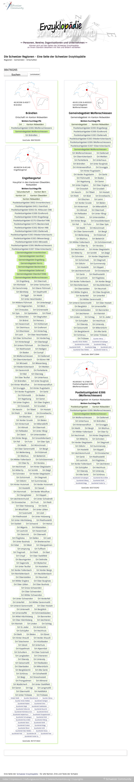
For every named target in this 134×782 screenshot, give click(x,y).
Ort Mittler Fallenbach (20, 459)
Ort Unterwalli (23, 609)
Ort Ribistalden (39, 527)
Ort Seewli (39, 488)
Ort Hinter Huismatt (19, 484)
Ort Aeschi (17, 409)
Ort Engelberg (22, 281)
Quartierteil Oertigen (41, 701)
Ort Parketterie (40, 370)
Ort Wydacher (40, 563)
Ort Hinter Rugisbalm (40, 388)
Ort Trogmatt (19, 552)
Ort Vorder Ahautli (42, 638)
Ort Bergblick (40, 609)
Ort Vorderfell (44, 598)
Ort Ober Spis (43, 441)
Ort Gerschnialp (20, 288)
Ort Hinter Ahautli (20, 638)
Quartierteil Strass (41, 731)
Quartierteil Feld (17, 733)
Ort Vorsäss (39, 463)
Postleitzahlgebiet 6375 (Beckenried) (31, 224)
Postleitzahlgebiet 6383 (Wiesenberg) (31, 238)
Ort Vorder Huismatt (43, 484)
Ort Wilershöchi (41, 666)
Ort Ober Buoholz (41, 584)
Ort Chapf (20, 555)
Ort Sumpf (38, 352)
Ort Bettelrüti (39, 456)
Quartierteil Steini (23, 722)
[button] (16, 74)
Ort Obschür (43, 345)
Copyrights (77, 779)
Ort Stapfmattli (40, 292)
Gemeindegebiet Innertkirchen (31, 252)
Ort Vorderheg (43, 338)
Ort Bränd (23, 320)
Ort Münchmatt (38, 445)
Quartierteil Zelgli (21, 706)
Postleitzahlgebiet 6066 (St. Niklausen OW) (31, 209)
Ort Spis (15, 313)
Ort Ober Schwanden (31, 591)
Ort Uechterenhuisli (19, 498)
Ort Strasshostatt (38, 677)
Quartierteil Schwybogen (24, 717)
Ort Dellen (34, 538)
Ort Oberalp (23, 659)
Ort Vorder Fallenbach (21, 570)
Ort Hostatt (45, 409)
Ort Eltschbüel (22, 331)
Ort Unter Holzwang (41, 516)
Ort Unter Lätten (40, 509)
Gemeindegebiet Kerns (31, 263)
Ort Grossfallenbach (41, 438)
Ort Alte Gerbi (41, 670)
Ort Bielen (42, 420)
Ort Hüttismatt (41, 324)
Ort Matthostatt (23, 349)
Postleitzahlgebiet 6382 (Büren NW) (31, 227)
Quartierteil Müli (41, 717)
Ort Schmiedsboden (41, 613)
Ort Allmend (41, 680)
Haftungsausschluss (34, 779)
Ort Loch (19, 334)
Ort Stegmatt (41, 477)
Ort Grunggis (19, 388)
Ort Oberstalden (23, 577)
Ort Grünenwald (40, 309)
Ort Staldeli (16, 523)
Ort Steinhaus (22, 327)
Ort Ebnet (44, 634)
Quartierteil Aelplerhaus (20, 714)
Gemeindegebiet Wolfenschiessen (31, 131)
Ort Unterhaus (41, 377)
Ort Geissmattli (22, 663)
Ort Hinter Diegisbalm (40, 466)
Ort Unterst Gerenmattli (21, 605)
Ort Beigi (21, 677)
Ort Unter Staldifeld (41, 684)
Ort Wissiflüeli (21, 509)
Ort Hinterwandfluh (43, 384)
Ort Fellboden (21, 431)
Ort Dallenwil (44, 356)
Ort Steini (21, 434)
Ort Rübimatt (41, 452)
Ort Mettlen (44, 366)
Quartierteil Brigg (40, 725)
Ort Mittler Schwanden (31, 595)
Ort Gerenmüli (22, 370)
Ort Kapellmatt (22, 648)
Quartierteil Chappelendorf (41, 714)
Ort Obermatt (40, 281)
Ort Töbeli (31, 409)
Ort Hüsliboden (41, 641)
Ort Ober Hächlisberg (22, 620)
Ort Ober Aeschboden (38, 334)
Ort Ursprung (23, 548)
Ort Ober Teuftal (22, 377)
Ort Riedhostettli (44, 520)
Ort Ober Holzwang (25, 506)
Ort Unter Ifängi (40, 431)
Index (5, 779)
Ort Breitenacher (42, 541)
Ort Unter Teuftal (22, 566)
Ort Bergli (43, 448)
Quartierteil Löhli (39, 728)
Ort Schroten (19, 473)
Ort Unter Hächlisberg (21, 520)
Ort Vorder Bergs (44, 570)
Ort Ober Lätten (21, 584)
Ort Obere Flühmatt (41, 288)
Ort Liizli (40, 513)
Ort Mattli (37, 295)
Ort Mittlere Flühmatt (22, 302)
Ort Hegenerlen (25, 306)
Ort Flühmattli (24, 395)
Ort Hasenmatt (22, 324)
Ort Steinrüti (23, 534)
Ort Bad (46, 552)
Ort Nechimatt (19, 466)
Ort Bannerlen (44, 616)
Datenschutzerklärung (59, 779)
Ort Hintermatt (22, 424)
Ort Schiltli (33, 470)
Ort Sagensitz (22, 563)
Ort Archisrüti (39, 627)
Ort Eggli (25, 295)
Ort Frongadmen (23, 680)
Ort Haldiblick (40, 691)
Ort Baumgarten (23, 559)
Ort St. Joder (23, 627)
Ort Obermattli (23, 691)
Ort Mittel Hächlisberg (22, 616)
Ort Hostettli (24, 488)
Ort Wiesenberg (39, 363)
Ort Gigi (29, 688)
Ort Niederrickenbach (24, 366)
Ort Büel (28, 413)
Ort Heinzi (47, 523)
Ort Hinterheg (40, 331)
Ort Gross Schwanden (31, 588)
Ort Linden (32, 623)
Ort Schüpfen (22, 630)
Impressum (16, 779)
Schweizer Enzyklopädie (27, 774)
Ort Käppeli (41, 495)
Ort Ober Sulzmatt (40, 652)
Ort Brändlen (31, 135)
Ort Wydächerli (20, 684)
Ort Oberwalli (40, 534)
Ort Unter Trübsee (23, 695)
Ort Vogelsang (24, 399)
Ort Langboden (22, 655)
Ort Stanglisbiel (24, 495)
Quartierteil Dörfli (39, 722)
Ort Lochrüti (22, 531)
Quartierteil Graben (24, 725)
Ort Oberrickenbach (22, 359)
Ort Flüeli (46, 313)
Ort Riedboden (41, 663)
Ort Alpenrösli (40, 648)
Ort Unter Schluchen (40, 284)
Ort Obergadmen (44, 545)
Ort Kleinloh (17, 623)
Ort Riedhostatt (20, 516)
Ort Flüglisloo (18, 538)
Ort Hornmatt (19, 491)
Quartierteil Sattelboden (39, 706)
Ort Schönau (22, 673)
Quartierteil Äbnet (23, 728)
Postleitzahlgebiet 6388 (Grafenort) (31, 213)
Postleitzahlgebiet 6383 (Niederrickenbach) (31, 234)
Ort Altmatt (23, 427)
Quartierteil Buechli (40, 709)
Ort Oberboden (22, 666)
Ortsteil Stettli (15, 698)
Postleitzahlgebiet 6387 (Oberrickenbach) (31, 249)
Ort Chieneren (41, 655)
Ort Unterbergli (44, 302)
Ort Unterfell (18, 602)
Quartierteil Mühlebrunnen (23, 712)
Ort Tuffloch (40, 548)
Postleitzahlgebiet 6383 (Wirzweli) (31, 242)
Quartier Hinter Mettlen (22, 701)
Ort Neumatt (41, 577)
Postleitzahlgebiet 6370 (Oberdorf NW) (31, 220)
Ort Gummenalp (38, 481)
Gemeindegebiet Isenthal (31, 256)
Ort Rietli (16, 413)
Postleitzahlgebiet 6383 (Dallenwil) (31, 231)
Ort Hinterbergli (22, 342)
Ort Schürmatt (23, 477)
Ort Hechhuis (40, 630)
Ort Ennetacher (19, 502)
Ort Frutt (34, 502)
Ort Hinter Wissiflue (20, 384)
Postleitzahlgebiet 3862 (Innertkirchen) (31, 202)
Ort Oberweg (37, 374)
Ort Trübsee (42, 695)
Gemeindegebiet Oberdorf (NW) (31, 274)
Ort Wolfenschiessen (23, 356)
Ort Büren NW (43, 359)
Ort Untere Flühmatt (23, 345)
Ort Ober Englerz (42, 402)
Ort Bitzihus (23, 456)
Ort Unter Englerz (21, 402)
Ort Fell (16, 441)
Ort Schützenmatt (44, 459)
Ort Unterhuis (38, 645)
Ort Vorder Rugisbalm (25, 391)
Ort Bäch (41, 306)
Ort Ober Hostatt (44, 605)
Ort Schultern (20, 652)
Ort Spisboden (31, 313)
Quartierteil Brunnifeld (23, 720)
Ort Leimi (39, 416)
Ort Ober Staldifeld (38, 555)
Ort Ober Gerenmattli (25, 448)
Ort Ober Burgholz (42, 581)
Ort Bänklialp (22, 292)
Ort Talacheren (22, 641)
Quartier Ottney (47, 698)
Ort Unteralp (39, 659)
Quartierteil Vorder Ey (31, 736)
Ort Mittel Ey (17, 470)
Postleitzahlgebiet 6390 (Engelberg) (31, 217)
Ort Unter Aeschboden (31, 299)
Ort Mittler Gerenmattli (39, 602)
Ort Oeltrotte (41, 559)
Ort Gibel (15, 545)
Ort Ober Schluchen (22, 338)
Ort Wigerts (22, 527)
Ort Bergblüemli (22, 670)
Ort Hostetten (41, 566)
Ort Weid (28, 545)
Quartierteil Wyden (24, 703)
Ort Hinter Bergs (19, 438)
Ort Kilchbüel (19, 284)
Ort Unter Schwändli (43, 498)
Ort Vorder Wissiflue (40, 491)
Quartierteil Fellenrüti (23, 709)
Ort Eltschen (25, 416)
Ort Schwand (32, 523)
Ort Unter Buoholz (21, 541)
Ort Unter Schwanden (23, 598)
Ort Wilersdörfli (41, 424)
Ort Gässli (22, 645)
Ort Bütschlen (22, 316)
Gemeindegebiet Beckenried (31, 266)
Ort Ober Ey (23, 463)
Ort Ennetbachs (44, 413)
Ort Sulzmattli (25, 513)
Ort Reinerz (38, 320)
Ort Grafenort (40, 327)
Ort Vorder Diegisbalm (39, 473)
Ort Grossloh (23, 406)
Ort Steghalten (40, 316)
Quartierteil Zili (31, 733)
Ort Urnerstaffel (19, 613)
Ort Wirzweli (21, 363)
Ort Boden (24, 352)
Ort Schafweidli (40, 673)
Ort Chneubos (21, 309)
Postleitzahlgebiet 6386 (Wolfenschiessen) (31, 128)
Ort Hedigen (41, 349)
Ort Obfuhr (21, 481)
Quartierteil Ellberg (41, 720)
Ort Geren (40, 399)
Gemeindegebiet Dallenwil (31, 270)
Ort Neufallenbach (43, 573)
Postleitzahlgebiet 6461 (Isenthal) (31, 206)
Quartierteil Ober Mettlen (23, 731)
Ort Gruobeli (39, 406)
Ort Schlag (47, 623)
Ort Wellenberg (23, 452)
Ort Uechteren (43, 620)
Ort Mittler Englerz (20, 581)
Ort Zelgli (46, 470)
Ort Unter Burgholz (40, 381)
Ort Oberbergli (41, 342)
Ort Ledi (47, 538)
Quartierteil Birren (42, 712)
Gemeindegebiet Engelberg (31, 259)
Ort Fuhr (28, 441)
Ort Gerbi (44, 391)
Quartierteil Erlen (39, 703)
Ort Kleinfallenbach (20, 573)
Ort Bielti (18, 634)
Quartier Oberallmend (31, 698)
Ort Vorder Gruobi (24, 420)
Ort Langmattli (44, 688)
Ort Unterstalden (38, 434)
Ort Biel (23, 374)
